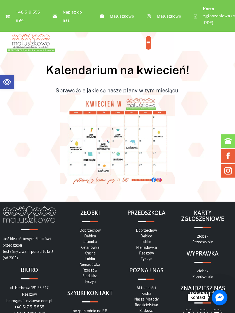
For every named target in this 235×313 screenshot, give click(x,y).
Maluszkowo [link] (122, 16)
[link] (7, 82)
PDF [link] (208, 22)
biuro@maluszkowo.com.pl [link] (29, 301)
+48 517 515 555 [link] (29, 307)
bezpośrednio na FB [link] (90, 311)
